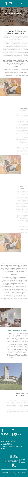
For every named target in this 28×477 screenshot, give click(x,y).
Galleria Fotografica (6, 472)
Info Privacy (13, 472)
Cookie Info (19, 472)
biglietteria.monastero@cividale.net (11, 446)
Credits (15, 474)
